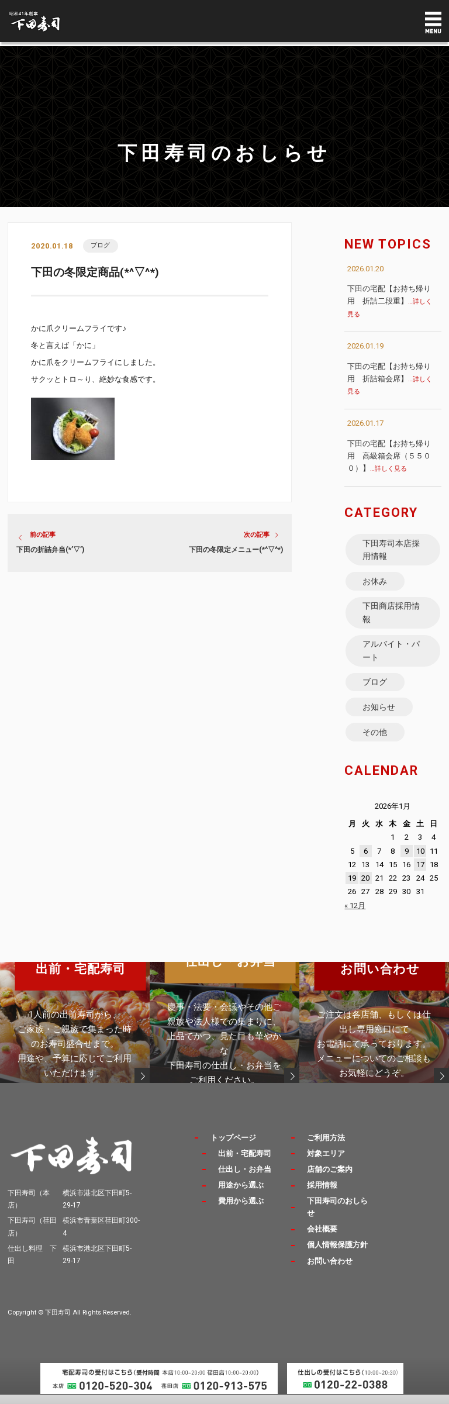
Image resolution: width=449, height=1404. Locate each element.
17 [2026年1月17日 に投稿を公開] (420, 873)
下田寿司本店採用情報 (391, 550)
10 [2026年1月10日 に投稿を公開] (420, 859)
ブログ (100, 245)
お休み (375, 583)
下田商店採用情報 (391, 615)
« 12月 (354, 914)
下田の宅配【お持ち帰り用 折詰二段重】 (389, 301)
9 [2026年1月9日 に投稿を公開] (407, 859)
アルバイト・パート (391, 655)
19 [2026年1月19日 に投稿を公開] (352, 887)
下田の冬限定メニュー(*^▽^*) (236, 550)
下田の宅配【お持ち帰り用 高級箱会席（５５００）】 (389, 455)
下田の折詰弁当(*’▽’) (50, 550)
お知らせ (379, 714)
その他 (375, 740)
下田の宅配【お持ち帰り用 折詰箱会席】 (389, 378)
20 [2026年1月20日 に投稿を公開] (365, 887)
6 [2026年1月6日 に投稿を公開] (366, 859)
